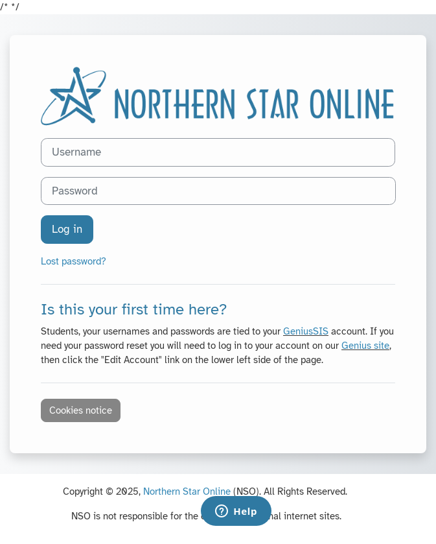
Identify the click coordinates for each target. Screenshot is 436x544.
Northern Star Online (187, 491)
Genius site (365, 345)
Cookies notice (80, 410)
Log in (67, 229)
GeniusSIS (305, 331)
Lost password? (73, 261)
